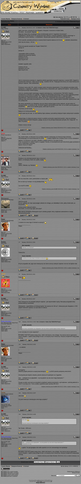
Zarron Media (39, 481)
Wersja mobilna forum (40, 482)
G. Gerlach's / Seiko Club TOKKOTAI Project (67, 21)
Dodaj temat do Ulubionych (73, 471)
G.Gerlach (26, 18)
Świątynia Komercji (16, 18)
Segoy (3, 219)
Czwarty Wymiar (5, 18)
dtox (2, 155)
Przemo (42, 480)
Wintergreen (5, 198)
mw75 (3, 133)
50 (74, 17)
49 (71, 17)
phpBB (35, 480)
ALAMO (3, 27)
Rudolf (3, 274)
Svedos (55, 127)
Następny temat (75, 18)
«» (69, 17)
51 (76, 17)
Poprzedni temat (65, 18)
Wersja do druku (76, 472)
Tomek (3, 392)
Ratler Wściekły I (6, 321)
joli (51, 481)
